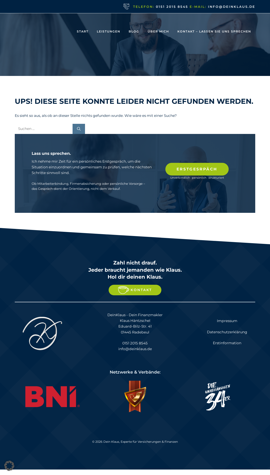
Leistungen (108, 31)
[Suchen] (79, 129)
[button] (9, 465)
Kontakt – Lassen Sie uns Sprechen (214, 31)
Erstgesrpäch (197, 169)
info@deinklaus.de (231, 7)
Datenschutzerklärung (227, 332)
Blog (134, 31)
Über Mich (158, 31)
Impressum (227, 321)
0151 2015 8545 (172, 7)
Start (82, 31)
